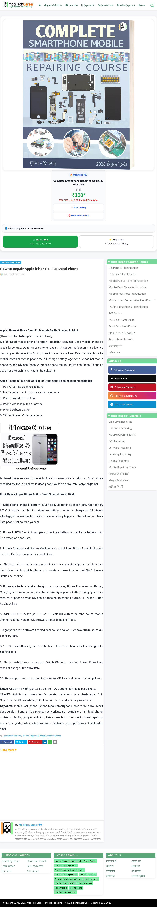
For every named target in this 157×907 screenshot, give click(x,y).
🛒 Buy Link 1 (40, 241)
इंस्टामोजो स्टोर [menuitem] (105, 5)
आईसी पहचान (115, 346)
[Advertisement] (51, 302)
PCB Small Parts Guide (121, 320)
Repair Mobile (61, 888)
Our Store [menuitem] (7, 871)
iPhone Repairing (31, 735)
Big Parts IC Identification (123, 267)
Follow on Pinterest (123, 387)
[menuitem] (40, 5)
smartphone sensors (121, 339)
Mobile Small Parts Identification (127, 293)
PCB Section (116, 313)
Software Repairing (120, 448)
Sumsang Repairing (120, 455)
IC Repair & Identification (123, 274)
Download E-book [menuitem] (37, 861)
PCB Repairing (117, 442)
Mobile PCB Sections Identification (128, 280)
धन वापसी (136, 871)
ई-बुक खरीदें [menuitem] (87, 5)
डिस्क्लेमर (136, 866)
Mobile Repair (92, 879)
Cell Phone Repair (87, 874)
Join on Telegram (121, 404)
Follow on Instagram (123, 396)
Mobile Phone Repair (87, 861)
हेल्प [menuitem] (142, 5)
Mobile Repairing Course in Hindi (69, 870)
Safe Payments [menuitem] (35, 866)
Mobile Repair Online (64, 883)
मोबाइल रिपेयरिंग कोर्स (119, 474)
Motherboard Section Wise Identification (132, 300)
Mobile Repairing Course (66, 865)
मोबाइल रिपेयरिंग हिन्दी (119, 481)
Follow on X (118, 378)
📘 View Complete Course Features (24, 228)
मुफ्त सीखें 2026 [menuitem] (53, 5)
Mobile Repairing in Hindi (66, 874)
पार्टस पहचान (115, 352)
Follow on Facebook (122, 369)
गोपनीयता (110, 871)
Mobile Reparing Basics (122, 435)
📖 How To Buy (78, 207)
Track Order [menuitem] (8, 866)
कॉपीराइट (110, 876)
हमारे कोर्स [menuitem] (71, 5)
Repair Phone (76, 888)
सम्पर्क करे (136, 861)
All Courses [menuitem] (33, 871)
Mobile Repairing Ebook (65, 892)
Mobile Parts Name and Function (128, 287)
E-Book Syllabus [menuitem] (10, 861)
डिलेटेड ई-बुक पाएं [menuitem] (126, 5)
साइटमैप (110, 866)
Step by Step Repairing (122, 333)
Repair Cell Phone (84, 883)
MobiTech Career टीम (15, 274)
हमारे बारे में (111, 861)
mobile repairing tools (122, 468)
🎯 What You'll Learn (78, 215)
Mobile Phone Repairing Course (68, 879)
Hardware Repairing (12, 735)
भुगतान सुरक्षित (138, 876)
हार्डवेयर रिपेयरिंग (116, 487)
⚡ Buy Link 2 (116, 241)
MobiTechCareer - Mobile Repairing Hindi (47, 902)
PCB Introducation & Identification (128, 306)
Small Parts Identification (123, 326)
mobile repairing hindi (50, 735)
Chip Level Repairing (120, 422)
